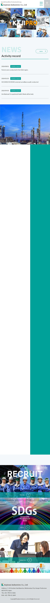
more (41, 51)
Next (47, 20)
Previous (2, 20)
